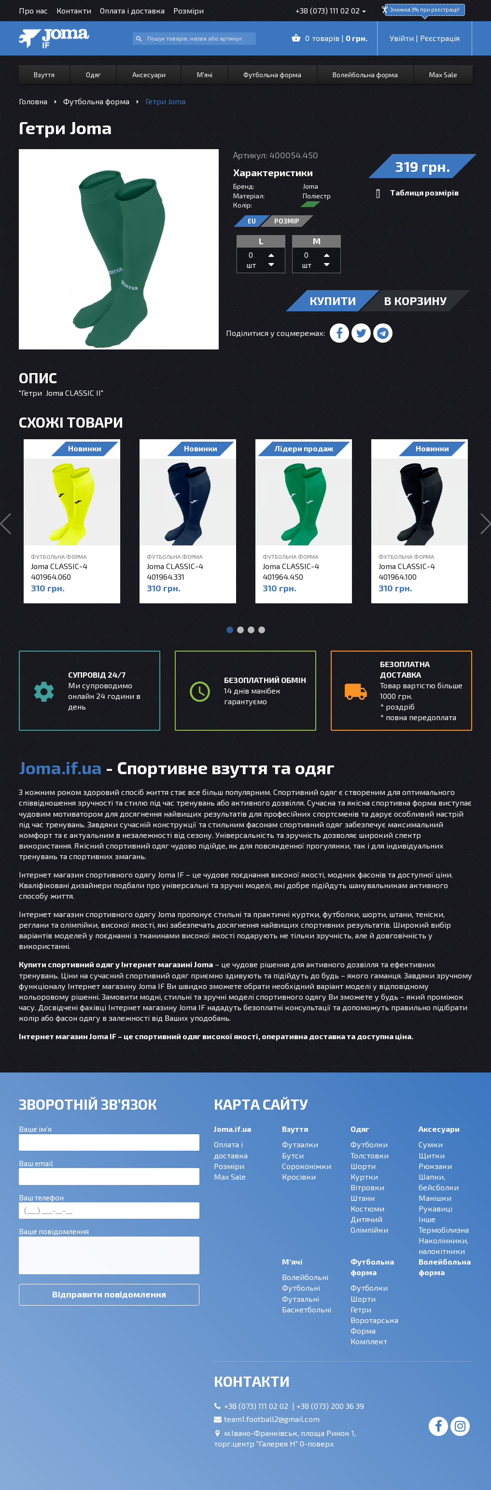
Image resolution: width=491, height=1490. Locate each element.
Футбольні (301, 1287)
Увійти (402, 37)
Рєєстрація (440, 37)
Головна (33, 101)
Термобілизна (444, 1229)
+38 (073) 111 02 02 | (260, 1405)
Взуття (44, 74)
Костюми (367, 1208)
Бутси (293, 1155)
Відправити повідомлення (109, 1294)
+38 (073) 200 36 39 (330, 1405)
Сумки (431, 1144)
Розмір (286, 221)
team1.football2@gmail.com (272, 1418)
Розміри (188, 10)
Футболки (369, 1144)
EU (252, 221)
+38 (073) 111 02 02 (327, 10)
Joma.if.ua (232, 1128)
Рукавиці (435, 1208)
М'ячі (204, 74)
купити (332, 300)
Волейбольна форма (365, 74)
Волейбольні (305, 1276)
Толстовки (370, 1155)
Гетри (361, 1309)
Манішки (435, 1197)
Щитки (432, 1155)
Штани (363, 1197)
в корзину (415, 300)
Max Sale (443, 74)
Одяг (93, 74)
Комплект (369, 1341)
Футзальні (300, 1298)
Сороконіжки (306, 1165)
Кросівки (299, 1176)
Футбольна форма (272, 74)
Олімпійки (369, 1229)
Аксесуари (149, 74)
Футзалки (300, 1144)
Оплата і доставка (132, 10)
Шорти (363, 1165)
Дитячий (366, 1219)
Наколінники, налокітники (443, 1245)
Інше (427, 1219)
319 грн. (422, 166)
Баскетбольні (306, 1309)
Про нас (33, 10)
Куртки (364, 1176)
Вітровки (367, 1187)
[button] (229, 630)
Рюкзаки (435, 1165)
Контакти (73, 10)
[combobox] (194, 38)
